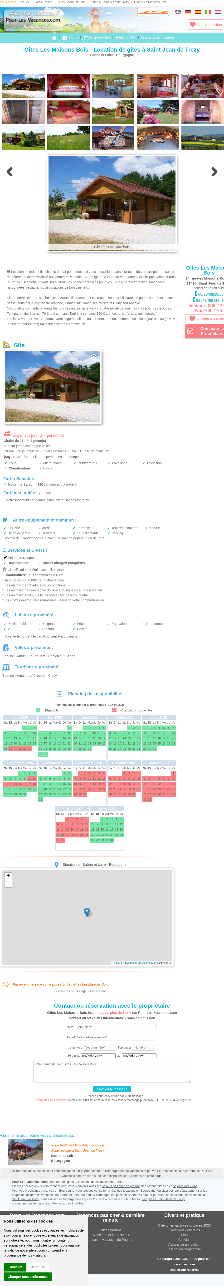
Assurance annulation (184, 1244)
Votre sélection (205, 24)
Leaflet (116, 963)
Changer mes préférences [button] (28, 1277)
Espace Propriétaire (153, 12)
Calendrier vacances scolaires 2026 (184, 1225)
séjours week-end (185, 1186)
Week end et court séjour (111, 1235)
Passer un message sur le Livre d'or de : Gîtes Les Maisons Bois (55, 984)
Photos (70, 38)
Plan (184, 1235)
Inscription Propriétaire (184, 1249)
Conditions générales (184, 1230)
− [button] (8, 883)
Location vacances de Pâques (111, 1240)
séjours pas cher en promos (121, 1186)
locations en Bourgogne (139, 1190)
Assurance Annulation (157, 37)
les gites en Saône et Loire (129, 1195)
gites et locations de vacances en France (95, 1182)
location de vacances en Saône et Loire (52, 1195)
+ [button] (8, 876)
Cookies (184, 1240)
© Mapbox (128, 963)
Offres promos (110, 1230)
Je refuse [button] (38, 1267)
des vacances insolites (67, 1203)
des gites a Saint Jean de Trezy (163, 1199)
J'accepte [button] (15, 1267)
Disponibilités (97, 38)
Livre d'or (126, 38)
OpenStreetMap (147, 963)
